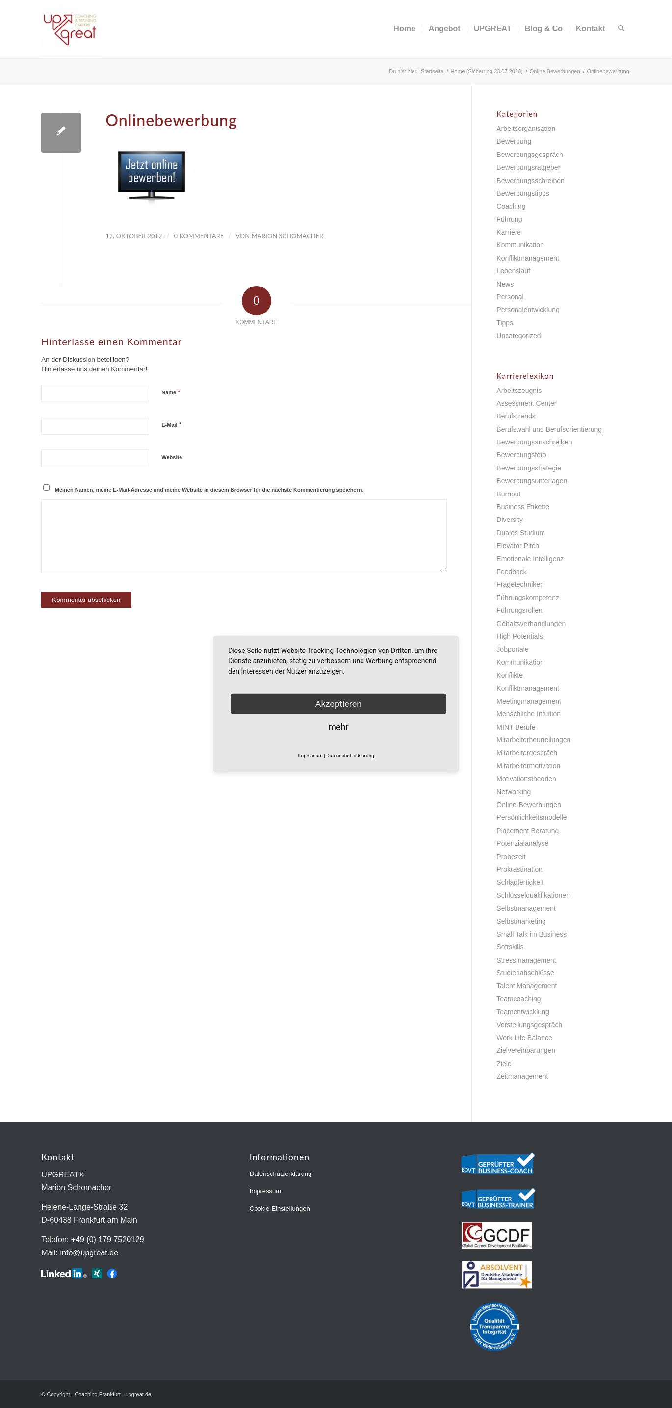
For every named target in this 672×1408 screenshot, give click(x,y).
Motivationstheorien (526, 778)
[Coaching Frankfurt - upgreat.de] (70, 29)
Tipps (504, 323)
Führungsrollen (519, 610)
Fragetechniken (520, 584)
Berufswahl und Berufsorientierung (549, 429)
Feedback (511, 571)
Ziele (503, 1064)
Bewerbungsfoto (521, 455)
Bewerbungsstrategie (528, 468)
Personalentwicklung (527, 309)
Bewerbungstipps (522, 193)
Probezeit (510, 856)
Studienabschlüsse (525, 973)
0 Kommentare (199, 236)
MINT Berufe (515, 727)
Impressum (265, 1191)
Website (171, 457)
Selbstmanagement (526, 908)
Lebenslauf (513, 271)
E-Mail (171, 424)
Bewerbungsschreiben (530, 180)
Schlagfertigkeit (519, 882)
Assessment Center (526, 403)
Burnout (508, 494)
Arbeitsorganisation (525, 128)
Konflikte (509, 675)
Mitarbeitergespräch (526, 752)
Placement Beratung (527, 830)
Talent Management (526, 986)
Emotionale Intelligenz (530, 559)
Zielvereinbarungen (525, 1050)
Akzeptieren (338, 704)
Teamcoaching (518, 999)
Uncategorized (518, 335)
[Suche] (621, 29)
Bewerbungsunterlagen (531, 481)
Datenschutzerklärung (280, 1173)
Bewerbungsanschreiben (534, 442)
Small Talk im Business (531, 934)
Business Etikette (522, 507)
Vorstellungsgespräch (529, 1025)
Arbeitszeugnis (519, 390)
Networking (513, 792)
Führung (509, 219)
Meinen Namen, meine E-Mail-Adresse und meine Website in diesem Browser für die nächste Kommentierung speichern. (209, 490)
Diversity (509, 519)
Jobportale (512, 649)
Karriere (508, 232)
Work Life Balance (524, 1038)
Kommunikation (520, 245)
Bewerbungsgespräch (529, 154)
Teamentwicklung (522, 1012)
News (505, 284)
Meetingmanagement (528, 701)
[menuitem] (405, 29)
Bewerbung (513, 141)
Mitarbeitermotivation (528, 766)
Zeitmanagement (522, 1076)
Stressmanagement (526, 960)
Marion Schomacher (287, 236)
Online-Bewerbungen (528, 804)
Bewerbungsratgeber (528, 167)
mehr (338, 727)
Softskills (509, 947)
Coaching (510, 206)
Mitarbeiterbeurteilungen (533, 740)
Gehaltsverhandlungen (531, 623)
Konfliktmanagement (527, 258)
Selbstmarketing (520, 921)
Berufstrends (515, 416)
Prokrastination (519, 869)
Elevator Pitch (517, 545)
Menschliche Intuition (528, 714)
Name (170, 392)
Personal (509, 297)
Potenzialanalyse (522, 843)
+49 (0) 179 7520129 (107, 1239)
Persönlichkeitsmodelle (531, 817)
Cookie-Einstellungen (280, 1208)
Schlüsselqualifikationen (532, 895)
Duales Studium (520, 533)
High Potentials (519, 636)
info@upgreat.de (89, 1253)
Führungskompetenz (527, 597)
